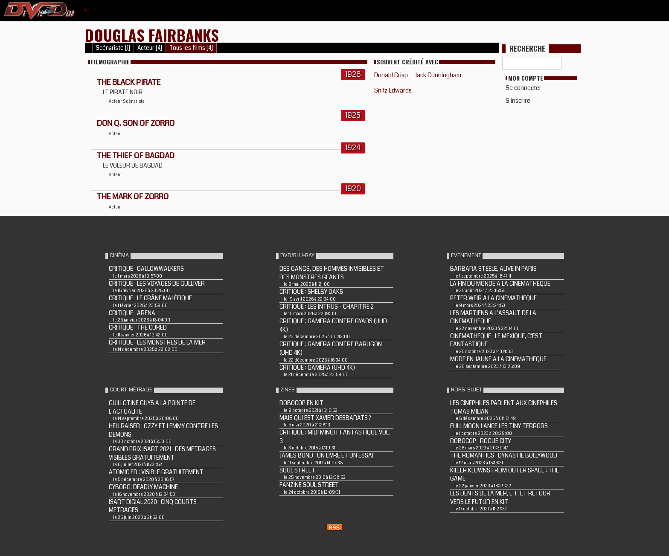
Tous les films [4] (191, 48)
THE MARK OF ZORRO (133, 196)
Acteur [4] (149, 48)
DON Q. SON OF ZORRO (136, 123)
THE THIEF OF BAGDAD (136, 155)
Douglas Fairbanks (152, 34)
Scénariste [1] (113, 48)
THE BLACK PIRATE (128, 82)
